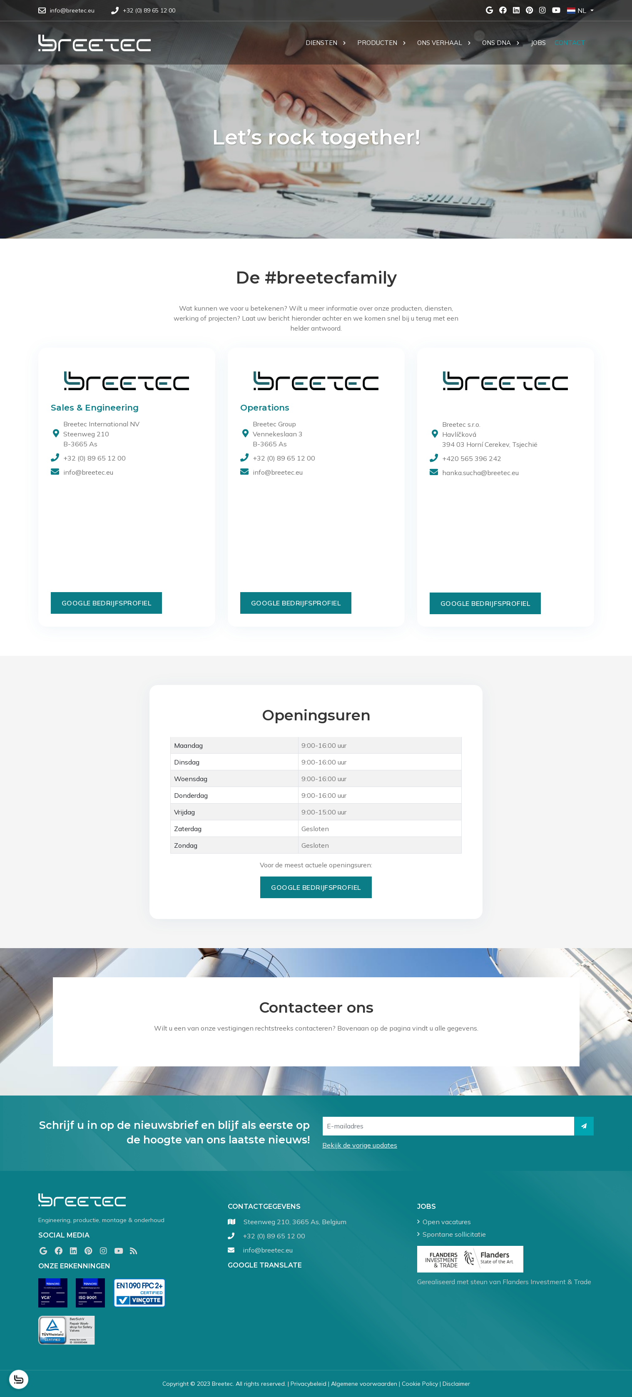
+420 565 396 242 (471, 458)
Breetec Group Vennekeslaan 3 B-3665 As (278, 434)
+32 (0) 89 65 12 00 (94, 458)
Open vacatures (447, 1222)
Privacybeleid (308, 1383)
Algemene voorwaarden (364, 1383)
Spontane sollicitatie (454, 1234)
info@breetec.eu (88, 472)
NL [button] (576, 10)
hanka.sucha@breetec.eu (480, 472)
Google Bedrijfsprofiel (107, 603)
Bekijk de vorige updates (359, 1145)
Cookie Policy (420, 1383)
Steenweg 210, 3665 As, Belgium (295, 1222)
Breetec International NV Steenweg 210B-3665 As (101, 434)
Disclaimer (456, 1383)
